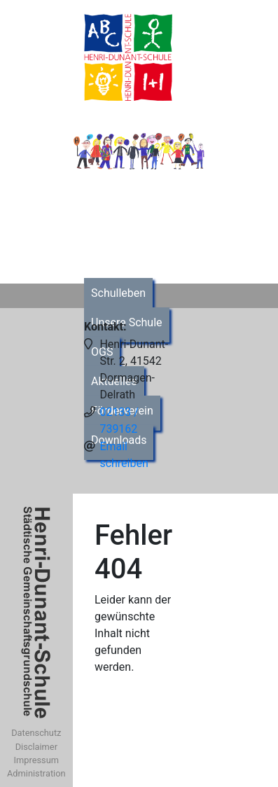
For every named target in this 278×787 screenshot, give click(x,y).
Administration (36, 773)
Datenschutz (36, 732)
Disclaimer (36, 746)
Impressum (36, 760)
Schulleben (118, 293)
